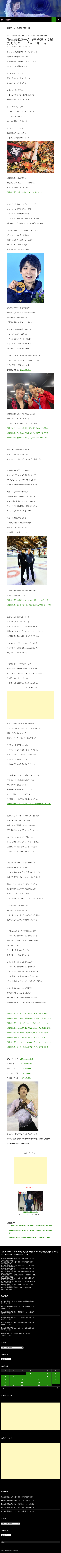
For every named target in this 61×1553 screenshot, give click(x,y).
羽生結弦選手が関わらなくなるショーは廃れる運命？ (17, 1278)
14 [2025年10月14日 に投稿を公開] (22, 1379)
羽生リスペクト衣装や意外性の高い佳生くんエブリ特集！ (27, 428)
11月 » (57, 1388)
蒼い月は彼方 (6, 19)
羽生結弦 (44, 36)
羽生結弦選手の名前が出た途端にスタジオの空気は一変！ (19, 1281)
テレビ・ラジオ (32, 36)
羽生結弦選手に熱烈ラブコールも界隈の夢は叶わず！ (17, 1268)
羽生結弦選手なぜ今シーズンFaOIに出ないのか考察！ (18, 1284)
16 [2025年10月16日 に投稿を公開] (39, 1379)
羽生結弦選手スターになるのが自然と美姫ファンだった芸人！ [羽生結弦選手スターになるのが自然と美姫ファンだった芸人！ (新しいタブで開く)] (29, 1042)
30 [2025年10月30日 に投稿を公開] (39, 1385)
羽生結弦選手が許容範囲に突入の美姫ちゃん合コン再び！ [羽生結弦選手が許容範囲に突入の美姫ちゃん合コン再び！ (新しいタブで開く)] (27, 1033)
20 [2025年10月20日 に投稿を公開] (13, 1382)
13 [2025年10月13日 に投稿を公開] (13, 1379)
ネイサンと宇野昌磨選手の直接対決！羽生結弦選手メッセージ (31, 1226)
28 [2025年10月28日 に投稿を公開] (22, 1385)
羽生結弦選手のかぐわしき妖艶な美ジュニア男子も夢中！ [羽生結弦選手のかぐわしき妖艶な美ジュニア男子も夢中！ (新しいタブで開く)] (27, 433)
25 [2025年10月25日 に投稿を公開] (56, 1382)
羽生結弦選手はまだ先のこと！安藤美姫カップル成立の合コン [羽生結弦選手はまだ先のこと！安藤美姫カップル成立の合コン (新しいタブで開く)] (29, 1028)
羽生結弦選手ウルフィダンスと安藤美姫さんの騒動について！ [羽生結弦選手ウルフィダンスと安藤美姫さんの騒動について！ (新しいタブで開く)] (29, 605)
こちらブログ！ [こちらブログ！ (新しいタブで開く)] (25, 370)
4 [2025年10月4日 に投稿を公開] (55, 1373)
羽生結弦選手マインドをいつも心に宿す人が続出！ (17, 1333)
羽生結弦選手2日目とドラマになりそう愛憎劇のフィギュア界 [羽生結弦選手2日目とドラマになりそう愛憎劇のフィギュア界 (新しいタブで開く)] (29, 804)
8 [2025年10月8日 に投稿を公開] (30, 1376)
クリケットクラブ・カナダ (14, 36)
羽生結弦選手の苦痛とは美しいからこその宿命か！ (17, 1287)
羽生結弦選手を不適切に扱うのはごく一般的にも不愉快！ (19, 1275)
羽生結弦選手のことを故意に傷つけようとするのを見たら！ (28, 1013)
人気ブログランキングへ (30, 1212)
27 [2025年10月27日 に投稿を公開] (13, 1385)
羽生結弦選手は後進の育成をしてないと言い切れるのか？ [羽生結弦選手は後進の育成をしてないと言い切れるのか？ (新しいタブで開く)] (27, 438)
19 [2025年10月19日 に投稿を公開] (5, 1382)
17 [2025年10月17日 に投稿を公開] (47, 1379)
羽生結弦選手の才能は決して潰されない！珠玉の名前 (17, 1258)
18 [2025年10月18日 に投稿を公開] (56, 1379)
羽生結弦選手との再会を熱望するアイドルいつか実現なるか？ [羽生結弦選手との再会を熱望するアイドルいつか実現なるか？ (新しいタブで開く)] (29, 1018)
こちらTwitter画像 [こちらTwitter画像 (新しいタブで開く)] (25, 1064)
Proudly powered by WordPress (9, 1550)
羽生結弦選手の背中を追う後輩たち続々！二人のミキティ (30, 41)
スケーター (25, 36)
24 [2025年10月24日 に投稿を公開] (47, 1382)
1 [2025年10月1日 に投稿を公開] (30, 1373)
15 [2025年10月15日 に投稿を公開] (30, 1379)
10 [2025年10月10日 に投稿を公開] (47, 1376)
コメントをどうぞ (25, 46)
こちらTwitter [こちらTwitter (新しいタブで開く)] (26, 1068)
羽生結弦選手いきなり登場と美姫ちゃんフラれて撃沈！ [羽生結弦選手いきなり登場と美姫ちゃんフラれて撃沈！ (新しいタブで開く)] (27, 1037)
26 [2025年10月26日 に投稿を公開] (5, 1385)
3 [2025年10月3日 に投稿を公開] (47, 1373)
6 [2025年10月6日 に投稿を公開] (13, 1376)
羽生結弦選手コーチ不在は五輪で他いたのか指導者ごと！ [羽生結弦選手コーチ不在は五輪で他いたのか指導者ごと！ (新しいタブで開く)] (27, 1047)
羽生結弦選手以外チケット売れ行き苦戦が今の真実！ (17, 1271)
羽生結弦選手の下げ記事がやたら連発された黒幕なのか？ (29, 1237)
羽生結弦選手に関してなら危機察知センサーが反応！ (17, 1265)
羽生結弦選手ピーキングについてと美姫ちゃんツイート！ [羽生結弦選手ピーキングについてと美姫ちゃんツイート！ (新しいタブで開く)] (27, 1023)
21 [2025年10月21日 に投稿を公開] (22, 1382)
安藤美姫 (39, 36)
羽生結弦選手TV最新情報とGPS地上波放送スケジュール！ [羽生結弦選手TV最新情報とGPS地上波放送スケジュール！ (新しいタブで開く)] (28, 192)
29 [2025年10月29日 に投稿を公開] (30, 1385)
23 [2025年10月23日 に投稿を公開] (39, 1382)
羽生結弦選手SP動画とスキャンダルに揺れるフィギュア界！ (28, 600)
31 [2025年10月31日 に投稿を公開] (47, 1385)
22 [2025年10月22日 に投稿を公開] (30, 1382)
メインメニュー (58, 19)
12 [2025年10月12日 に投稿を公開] (5, 1379)
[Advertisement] (30, 705)
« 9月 (3, 1388)
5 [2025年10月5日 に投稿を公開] (5, 1376)
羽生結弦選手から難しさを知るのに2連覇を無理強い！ (18, 1262)
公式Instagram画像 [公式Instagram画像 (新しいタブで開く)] (26, 1059)
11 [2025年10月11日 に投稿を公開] (56, 1376)
